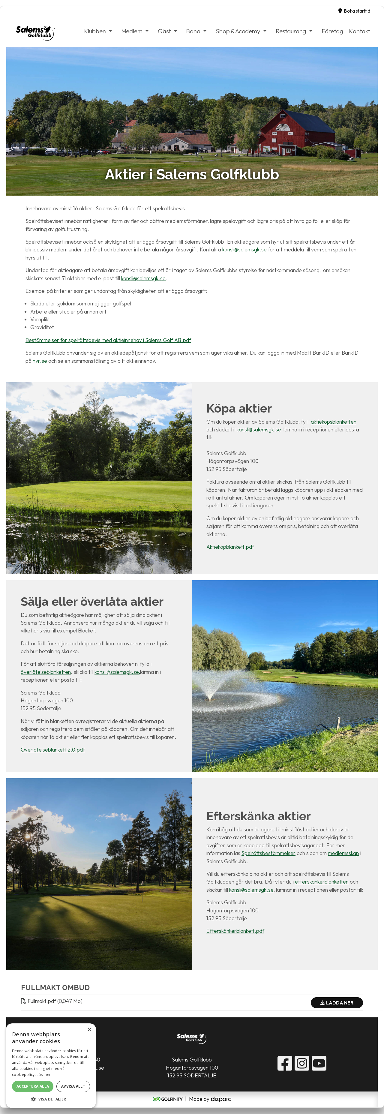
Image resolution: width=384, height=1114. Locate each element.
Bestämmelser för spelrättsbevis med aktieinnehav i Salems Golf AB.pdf (108, 340)
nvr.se (40, 360)
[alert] (51, 1065)
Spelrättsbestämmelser (269, 853)
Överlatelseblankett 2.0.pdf (53, 749)
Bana (193, 31)
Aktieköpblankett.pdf (230, 546)
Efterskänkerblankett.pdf (235, 931)
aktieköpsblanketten (333, 421)
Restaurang (291, 31)
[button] (51, 1099)
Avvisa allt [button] (73, 1086)
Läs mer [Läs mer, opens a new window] (44, 1074)
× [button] (89, 1030)
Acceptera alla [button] (32, 1086)
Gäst (164, 31)
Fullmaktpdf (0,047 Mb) (51, 1001)
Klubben (95, 31)
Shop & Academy (238, 31)
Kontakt (359, 31)
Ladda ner (336, 1003)
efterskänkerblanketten (322, 881)
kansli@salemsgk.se (244, 249)
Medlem (131, 31)
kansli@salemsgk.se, (117, 671)
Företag (332, 31)
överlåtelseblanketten (46, 671)
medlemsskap (343, 853)
